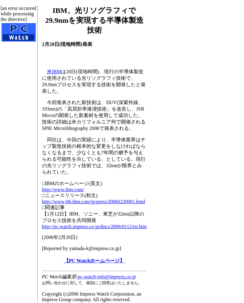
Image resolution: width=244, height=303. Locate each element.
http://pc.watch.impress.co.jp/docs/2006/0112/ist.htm (94, 226)
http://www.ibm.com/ (63, 189)
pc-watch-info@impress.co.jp (107, 276)
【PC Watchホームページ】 (94, 260)
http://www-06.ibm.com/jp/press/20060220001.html (93, 201)
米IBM (54, 71)
